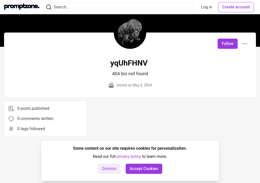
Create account (236, 7)
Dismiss (109, 168)
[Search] (49, 7)
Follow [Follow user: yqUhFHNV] (228, 43)
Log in (206, 7)
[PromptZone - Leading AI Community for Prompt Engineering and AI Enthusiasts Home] (21, 7)
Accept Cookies (144, 168)
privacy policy (129, 156)
